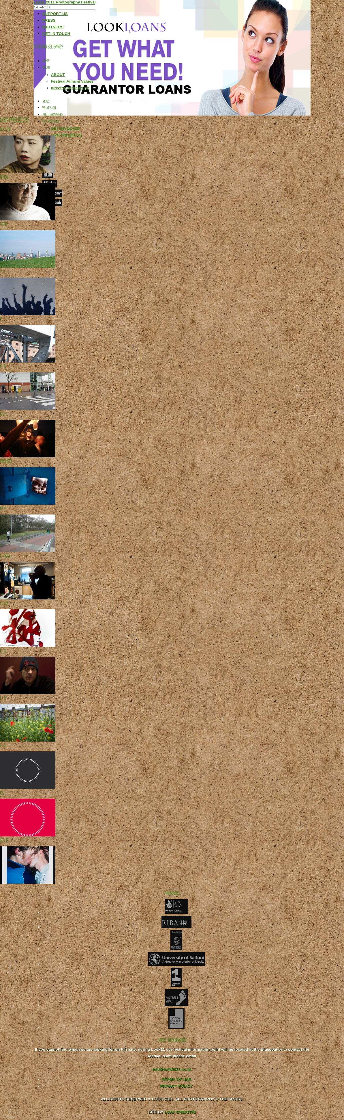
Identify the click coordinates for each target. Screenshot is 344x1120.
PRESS (49, 20)
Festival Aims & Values (72, 81)
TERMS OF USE (176, 1079)
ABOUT (58, 75)
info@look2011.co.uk (172, 1069)
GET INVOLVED (65, 128)
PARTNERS (53, 27)
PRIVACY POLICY (176, 1086)
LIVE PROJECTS (66, 135)
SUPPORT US (55, 14)
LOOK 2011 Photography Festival (65, 2)
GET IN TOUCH (56, 33)
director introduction (70, 88)
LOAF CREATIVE (180, 1112)
